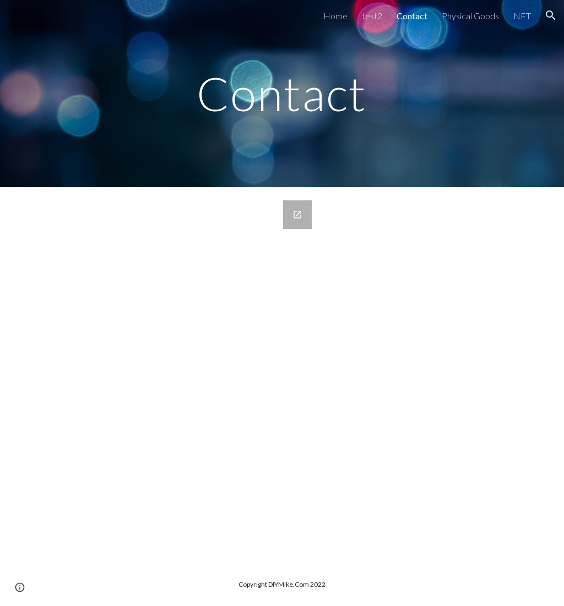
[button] (551, 15)
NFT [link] (522, 15)
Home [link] (335, 15)
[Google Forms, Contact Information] (175, 375)
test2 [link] (372, 15)
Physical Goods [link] (470, 15)
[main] (282, 93)
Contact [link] (412, 15)
